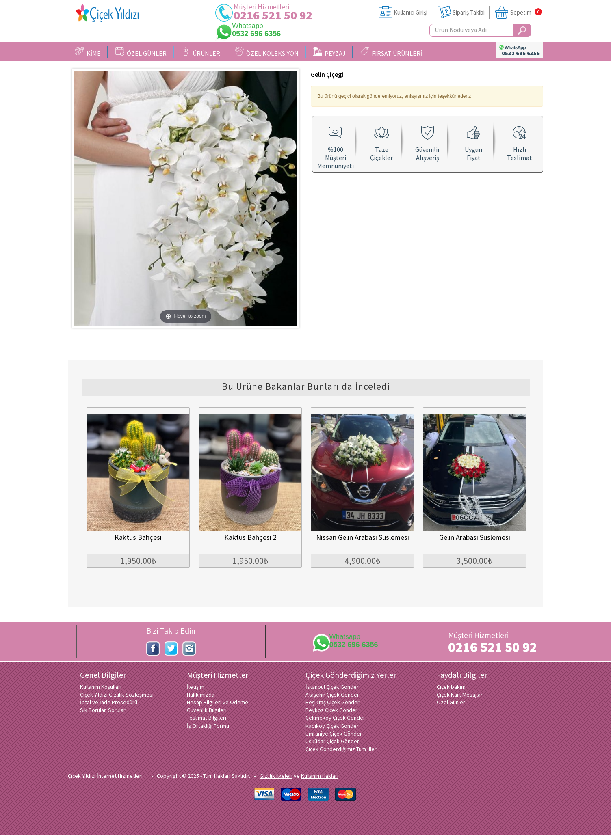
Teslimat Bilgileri (206, 717)
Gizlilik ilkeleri (276, 775)
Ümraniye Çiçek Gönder (334, 733)
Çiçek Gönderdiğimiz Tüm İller (341, 749)
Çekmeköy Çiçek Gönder (335, 717)
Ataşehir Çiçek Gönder (332, 694)
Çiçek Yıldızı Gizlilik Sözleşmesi (117, 694)
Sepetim (520, 12)
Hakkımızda (200, 694)
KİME (88, 52)
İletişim (195, 687)
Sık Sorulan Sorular (103, 710)
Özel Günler (451, 702)
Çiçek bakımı (452, 687)
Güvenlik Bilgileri (207, 710)
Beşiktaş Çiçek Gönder (333, 702)
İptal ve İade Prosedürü (108, 702)
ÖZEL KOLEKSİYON (267, 52)
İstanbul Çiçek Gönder (332, 687)
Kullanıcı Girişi (410, 12)
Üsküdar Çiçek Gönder (332, 741)
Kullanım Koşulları (100, 687)
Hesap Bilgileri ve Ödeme (217, 702)
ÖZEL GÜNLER (141, 52)
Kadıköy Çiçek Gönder (332, 726)
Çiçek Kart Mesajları (460, 694)
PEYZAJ (329, 52)
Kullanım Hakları (319, 775)
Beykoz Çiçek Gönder (332, 710)
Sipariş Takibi (469, 12)
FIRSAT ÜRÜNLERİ (391, 52)
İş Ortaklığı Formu (208, 726)
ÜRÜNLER (200, 52)
